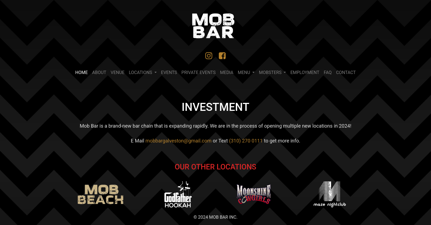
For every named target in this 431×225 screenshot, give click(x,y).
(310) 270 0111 (246, 141)
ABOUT (99, 72)
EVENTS (169, 72)
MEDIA (227, 72)
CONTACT (346, 72)
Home (82, 72)
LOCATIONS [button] (141, 72)
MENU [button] (244, 72)
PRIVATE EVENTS (198, 72)
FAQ (328, 72)
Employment (304, 72)
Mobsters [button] (271, 72)
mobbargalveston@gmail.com (178, 141)
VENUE (118, 72)
